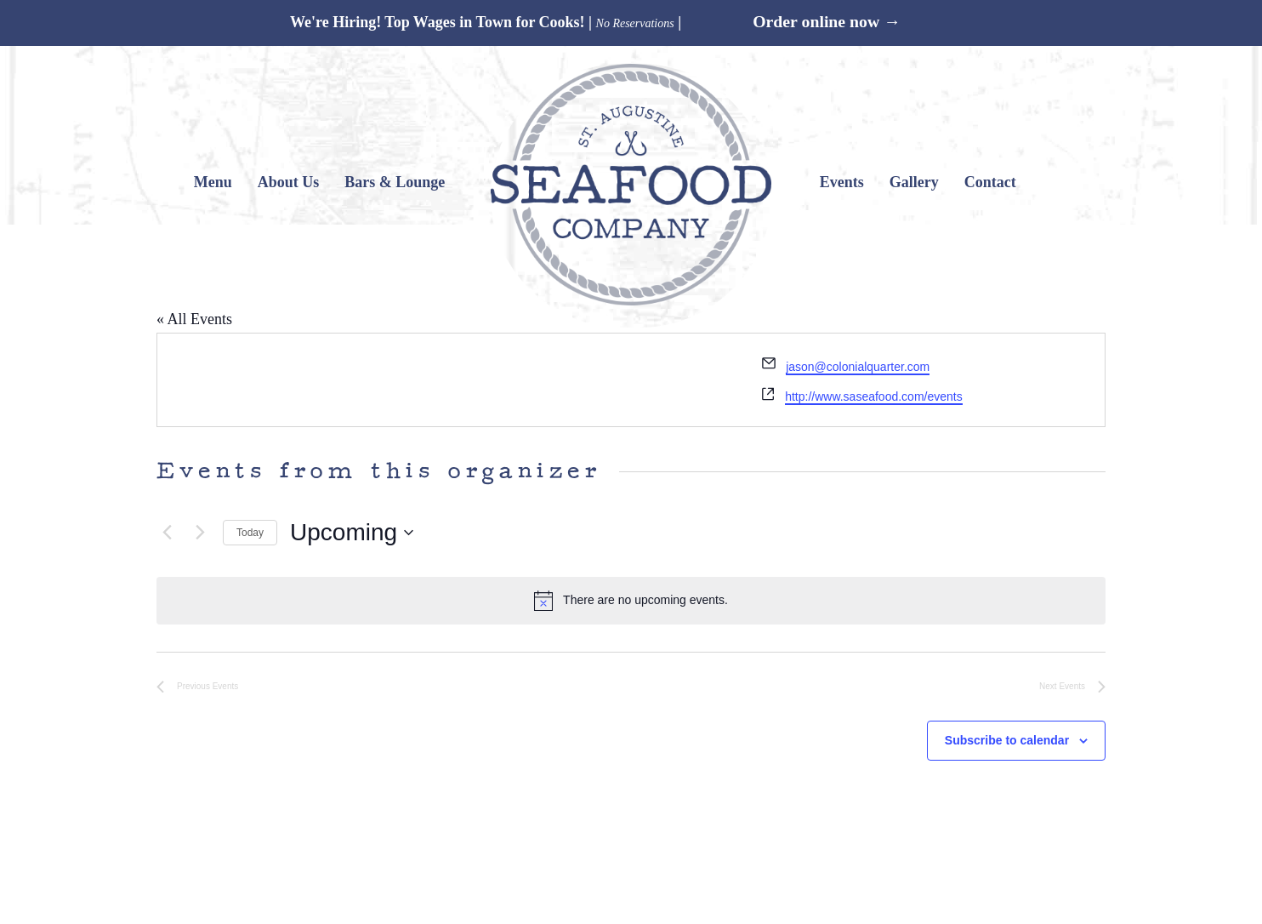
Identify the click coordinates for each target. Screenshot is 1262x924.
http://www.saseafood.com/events (874, 396)
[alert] (631, 601)
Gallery (914, 182)
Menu (213, 182)
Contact (990, 182)
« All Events (194, 319)
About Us (289, 182)
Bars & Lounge (394, 182)
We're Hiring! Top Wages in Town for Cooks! (437, 22)
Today (250, 533)
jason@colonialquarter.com (857, 367)
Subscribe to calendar (1007, 740)
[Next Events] (200, 532)
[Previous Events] (166, 532)
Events (842, 182)
